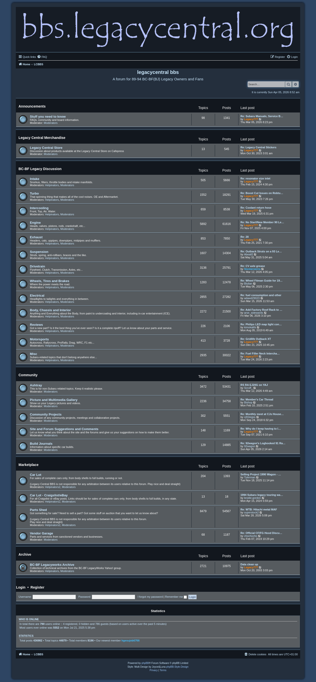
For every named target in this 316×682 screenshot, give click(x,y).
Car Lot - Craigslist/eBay (49, 495)
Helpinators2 (52, 486)
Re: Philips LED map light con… (261, 324)
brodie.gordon (252, 497)
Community (28, 375)
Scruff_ (248, 387)
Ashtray (36, 385)
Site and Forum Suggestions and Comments (64, 429)
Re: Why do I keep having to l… (260, 428)
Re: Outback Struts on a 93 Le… (261, 251)
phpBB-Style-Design (177, 666)
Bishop (248, 402)
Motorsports (39, 339)
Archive (25, 554)
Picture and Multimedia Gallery (54, 400)
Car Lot (35, 475)
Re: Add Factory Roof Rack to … (261, 309)
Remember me (176, 596)
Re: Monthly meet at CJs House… (262, 414)
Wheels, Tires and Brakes (49, 281)
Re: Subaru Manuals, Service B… (261, 116)
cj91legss (250, 417)
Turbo (34, 193)
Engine (35, 222)
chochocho (250, 535)
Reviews (36, 325)
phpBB (145, 663)
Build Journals (41, 443)
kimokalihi (250, 327)
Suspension (39, 252)
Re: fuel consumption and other (260, 295)
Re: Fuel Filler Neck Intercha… (260, 353)
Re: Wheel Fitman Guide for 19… (261, 280)
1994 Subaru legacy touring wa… (261, 494)
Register (37, 587)
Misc (33, 354)
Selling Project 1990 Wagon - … (260, 474)
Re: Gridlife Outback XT (255, 338)
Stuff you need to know (48, 116)
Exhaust (36, 237)
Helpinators (52, 185)
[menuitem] (42, 57)
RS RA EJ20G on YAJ (254, 384)
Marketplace (29, 465)
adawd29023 (252, 298)
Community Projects (45, 414)
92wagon (249, 446)
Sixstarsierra (252, 268)
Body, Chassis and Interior (50, 310)
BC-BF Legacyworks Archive (52, 565)
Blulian (248, 283)
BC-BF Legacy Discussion (40, 169)
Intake (34, 179)
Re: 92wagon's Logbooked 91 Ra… (262, 443)
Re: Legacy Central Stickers (258, 147)
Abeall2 (248, 254)
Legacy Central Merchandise (42, 138)
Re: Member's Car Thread (256, 399)
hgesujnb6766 (130, 640)
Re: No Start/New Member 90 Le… (262, 222)
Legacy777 (251, 119)
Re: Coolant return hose (255, 207)
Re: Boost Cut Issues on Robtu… (261, 193)
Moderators (51, 122)
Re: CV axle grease (252, 265)
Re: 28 (244, 236)
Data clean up (249, 564)
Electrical (37, 295)
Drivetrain (37, 266)
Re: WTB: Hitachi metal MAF (258, 509)
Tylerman (249, 477)
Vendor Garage (41, 533)
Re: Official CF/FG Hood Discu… (261, 532)
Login (20, 587)
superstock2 (251, 512)
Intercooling (39, 208)
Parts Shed (38, 510)
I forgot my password (150, 596)
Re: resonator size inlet (255, 178)
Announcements (32, 106)
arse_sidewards (253, 312)
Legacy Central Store (46, 148)
